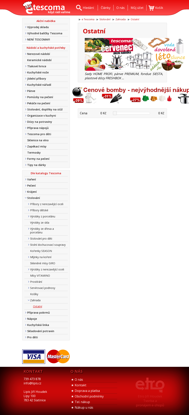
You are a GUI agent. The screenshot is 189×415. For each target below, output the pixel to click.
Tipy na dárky (36, 165)
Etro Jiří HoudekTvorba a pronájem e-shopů (150, 400)
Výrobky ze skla (39, 222)
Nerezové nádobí (38, 54)
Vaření (31, 179)
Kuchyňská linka (38, 325)
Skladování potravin (40, 331)
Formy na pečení (38, 159)
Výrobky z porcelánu (42, 216)
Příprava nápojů (38, 128)
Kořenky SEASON (41, 251)
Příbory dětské (39, 210)
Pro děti (32, 337)
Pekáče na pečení (38, 103)
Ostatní (37, 306)
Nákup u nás (84, 407)
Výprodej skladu (38, 27)
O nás (79, 379)
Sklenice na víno (38, 140)
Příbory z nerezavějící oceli (46, 204)
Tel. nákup (82, 402)
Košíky (34, 294)
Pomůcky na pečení (40, 97)
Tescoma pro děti (39, 134)
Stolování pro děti (41, 238)
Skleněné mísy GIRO (42, 263)
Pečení (31, 185)
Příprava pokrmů (38, 312)
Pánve (31, 91)
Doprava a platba (87, 391)
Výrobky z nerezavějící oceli (47, 269)
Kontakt (80, 385)
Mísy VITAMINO (40, 275)
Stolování (33, 198)
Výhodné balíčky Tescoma (44, 33)
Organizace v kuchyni (41, 115)
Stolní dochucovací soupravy (48, 245)
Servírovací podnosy (42, 288)
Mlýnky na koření (40, 257)
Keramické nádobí (39, 60)
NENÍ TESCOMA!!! (38, 39)
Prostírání (36, 282)
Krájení (32, 192)
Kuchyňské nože (38, 72)
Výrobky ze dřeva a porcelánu (42, 230)
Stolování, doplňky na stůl (45, 109)
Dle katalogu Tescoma (46, 173)
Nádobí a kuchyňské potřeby (46, 48)
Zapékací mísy (37, 146)
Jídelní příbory (36, 78)
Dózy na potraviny (39, 122)
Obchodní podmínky (89, 396)
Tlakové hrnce (36, 66)
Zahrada (35, 300)
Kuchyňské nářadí (39, 85)
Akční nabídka (45, 21)
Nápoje (32, 319)
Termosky (34, 152)
